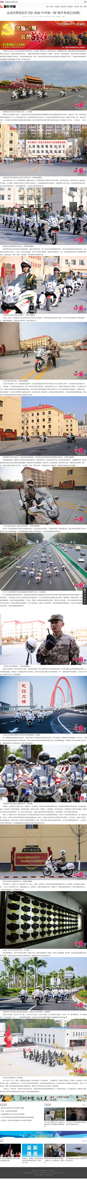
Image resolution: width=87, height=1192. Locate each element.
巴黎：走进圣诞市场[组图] (9, 1111)
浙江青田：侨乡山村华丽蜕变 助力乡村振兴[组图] (16, 1120)
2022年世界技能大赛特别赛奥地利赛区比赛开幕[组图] (17, 1117)
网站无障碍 (85, 597)
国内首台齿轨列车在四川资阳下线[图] (12, 1108)
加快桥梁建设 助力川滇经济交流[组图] (13, 1114)
